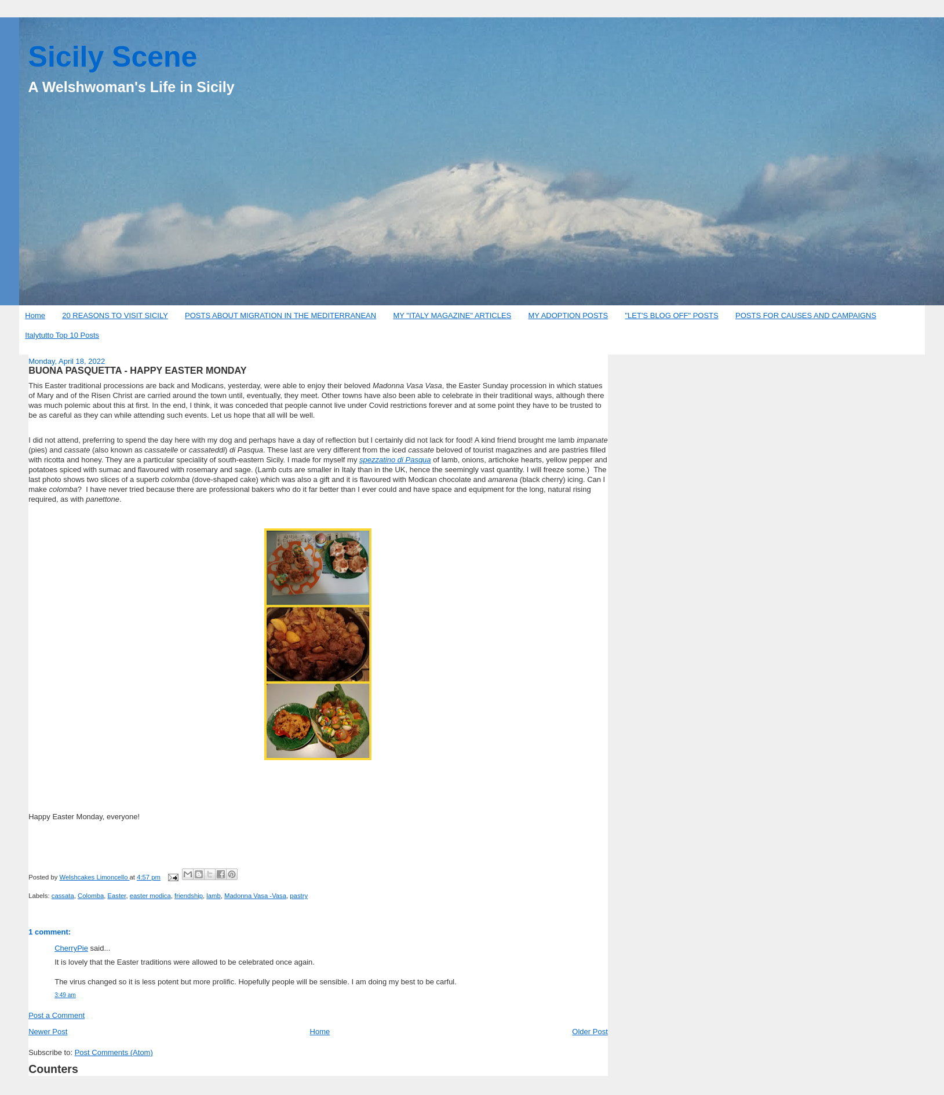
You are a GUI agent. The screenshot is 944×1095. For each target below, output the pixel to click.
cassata (63, 895)
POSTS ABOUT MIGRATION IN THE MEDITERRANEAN (280, 315)
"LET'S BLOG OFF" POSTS (671, 315)
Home (35, 315)
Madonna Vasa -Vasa (255, 895)
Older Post (589, 1031)
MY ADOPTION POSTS (568, 315)
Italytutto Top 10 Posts (62, 335)
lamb (213, 895)
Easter (116, 895)
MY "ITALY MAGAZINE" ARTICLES (452, 315)
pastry (299, 895)
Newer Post (47, 1031)
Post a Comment (56, 1015)
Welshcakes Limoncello (95, 877)
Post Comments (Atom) (114, 1052)
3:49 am (65, 995)
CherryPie (71, 948)
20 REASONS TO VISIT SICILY (115, 315)
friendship (188, 895)
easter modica (150, 895)
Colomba (91, 895)
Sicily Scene (113, 57)
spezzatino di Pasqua (395, 459)
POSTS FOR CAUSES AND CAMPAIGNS (805, 315)
